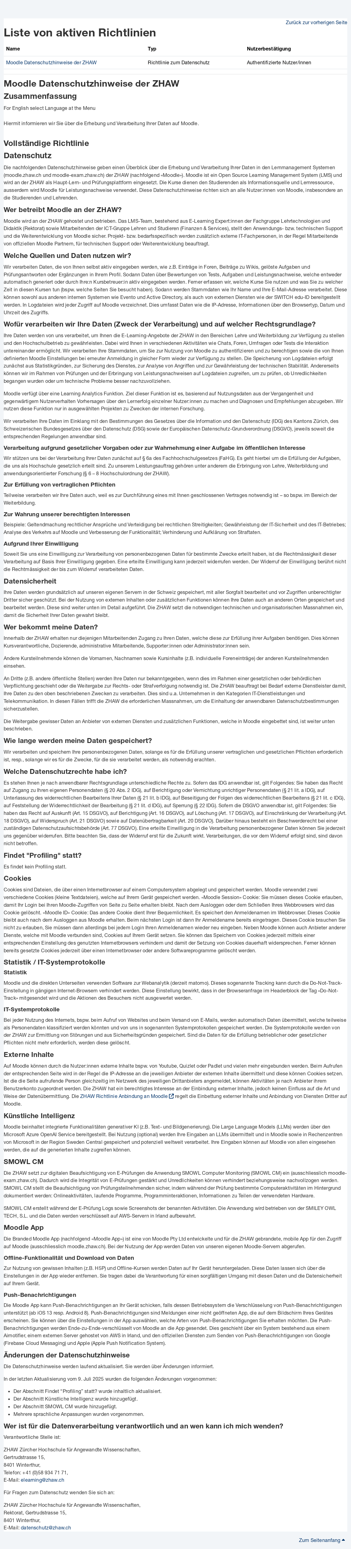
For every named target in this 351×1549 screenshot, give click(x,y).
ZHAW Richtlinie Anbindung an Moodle (124, 1096)
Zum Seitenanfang (322, 1540)
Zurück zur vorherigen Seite (316, 22)
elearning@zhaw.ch (42, 1480)
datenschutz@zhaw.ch (46, 1527)
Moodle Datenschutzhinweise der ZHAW (51, 62)
